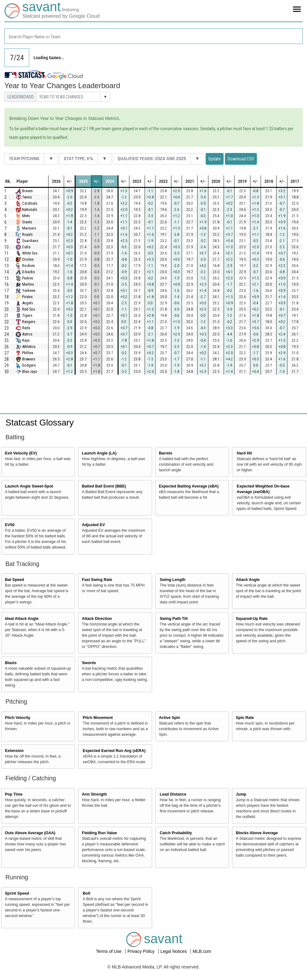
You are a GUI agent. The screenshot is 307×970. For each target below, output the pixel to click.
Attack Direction (97, 618)
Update (214, 158)
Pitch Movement (98, 718)
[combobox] (153, 36)
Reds (26, 328)
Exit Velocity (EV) (21, 453)
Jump (241, 794)
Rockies (28, 265)
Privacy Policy (142, 951)
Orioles (28, 259)
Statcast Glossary (40, 422)
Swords (89, 663)
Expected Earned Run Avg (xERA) (114, 751)
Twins (27, 197)
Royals (27, 234)
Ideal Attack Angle (22, 618)
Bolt (86, 893)
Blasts (11, 663)
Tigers (27, 315)
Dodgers (29, 365)
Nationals (29, 209)
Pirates (27, 296)
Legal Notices (174, 951)
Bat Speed (14, 580)
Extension (14, 751)
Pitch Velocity (17, 718)
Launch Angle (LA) (99, 453)
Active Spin (169, 718)
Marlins (28, 284)
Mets (26, 215)
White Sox (30, 253)
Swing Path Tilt (174, 618)
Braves (27, 190)
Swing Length (173, 580)
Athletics (28, 346)
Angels (27, 303)
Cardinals (29, 203)
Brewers (28, 359)
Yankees (28, 290)
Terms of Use (109, 951)
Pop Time (13, 794)
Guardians (30, 240)
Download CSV (241, 158)
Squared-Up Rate (251, 618)
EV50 (10, 525)
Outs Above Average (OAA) (30, 833)
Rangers (28, 321)
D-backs (28, 271)
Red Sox (28, 309)
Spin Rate (245, 718)
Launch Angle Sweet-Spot (29, 486)
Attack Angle (248, 580)
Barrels (165, 453)
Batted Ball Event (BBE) (104, 486)
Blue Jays (29, 371)
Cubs (26, 247)
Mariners (29, 228)
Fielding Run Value (99, 833)
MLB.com (202, 951)
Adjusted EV (93, 525)
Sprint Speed (17, 893)
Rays (26, 340)
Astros (27, 334)
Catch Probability (176, 833)
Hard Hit (244, 453)
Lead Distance (173, 794)
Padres (27, 278)
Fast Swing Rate (97, 580)
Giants (27, 222)
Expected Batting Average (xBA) (189, 486)
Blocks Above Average (257, 833)
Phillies (27, 352)
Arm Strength (94, 794)
